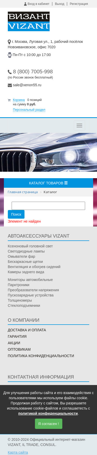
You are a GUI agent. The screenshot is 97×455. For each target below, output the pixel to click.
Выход (59, 4)
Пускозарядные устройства (31, 295)
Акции (14, 343)
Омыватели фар (21, 256)
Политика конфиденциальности (41, 356)
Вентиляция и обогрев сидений (34, 267)
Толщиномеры (20, 300)
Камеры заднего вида (26, 272)
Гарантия (17, 336)
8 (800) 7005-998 (33, 71)
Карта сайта (18, 452)
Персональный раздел (29, 110)
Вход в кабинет (36, 4)
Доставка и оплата (27, 330)
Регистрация (79, 4)
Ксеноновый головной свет (30, 246)
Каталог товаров (48, 183)
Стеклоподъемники (24, 305)
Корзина (19, 100)
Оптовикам (19, 349)
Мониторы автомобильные (30, 280)
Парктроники (18, 285)
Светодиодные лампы (26, 251)
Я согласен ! (48, 424)
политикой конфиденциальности (48, 413)
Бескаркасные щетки (25, 262)
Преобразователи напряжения (33, 290)
